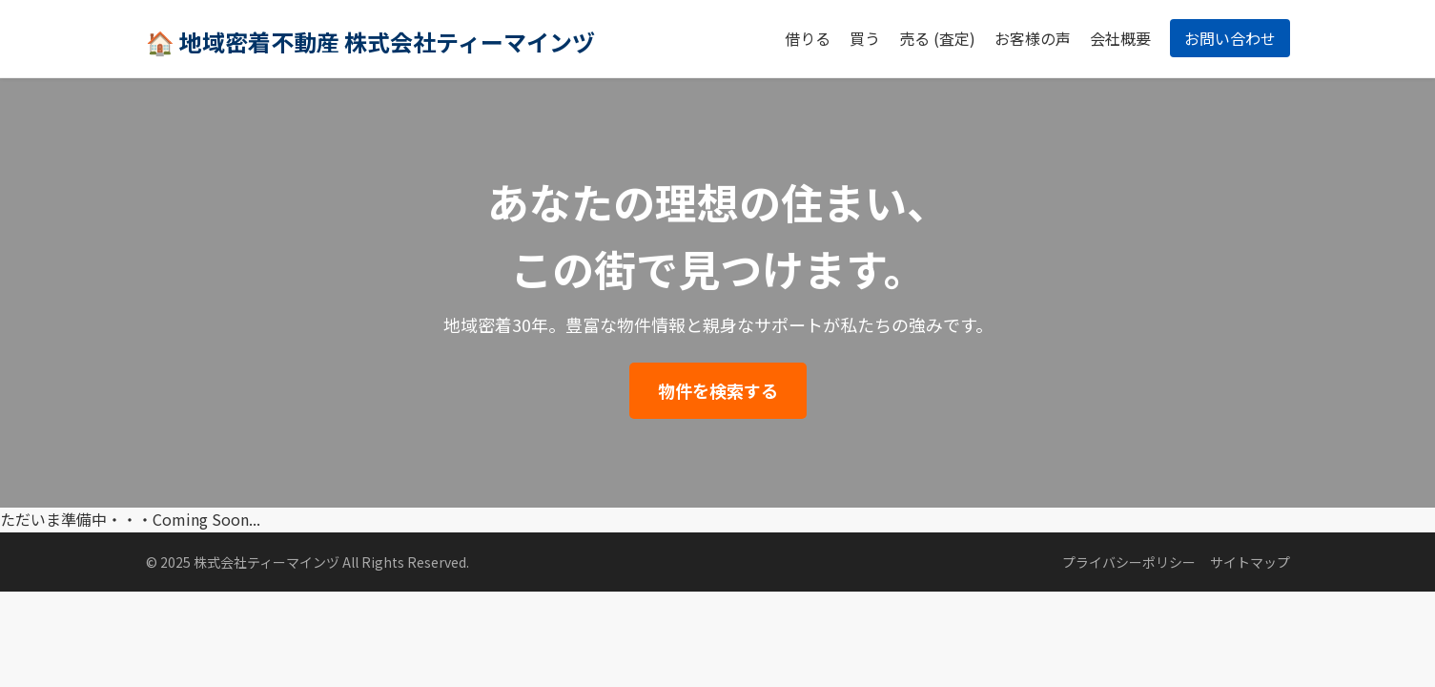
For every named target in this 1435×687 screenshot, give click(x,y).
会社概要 (1120, 38)
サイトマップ (1250, 562)
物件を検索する (718, 390)
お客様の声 (1032, 38)
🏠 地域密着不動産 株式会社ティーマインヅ (370, 41)
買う (865, 38)
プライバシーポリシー (1129, 562)
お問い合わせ (1230, 38)
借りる (807, 38)
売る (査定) (937, 38)
